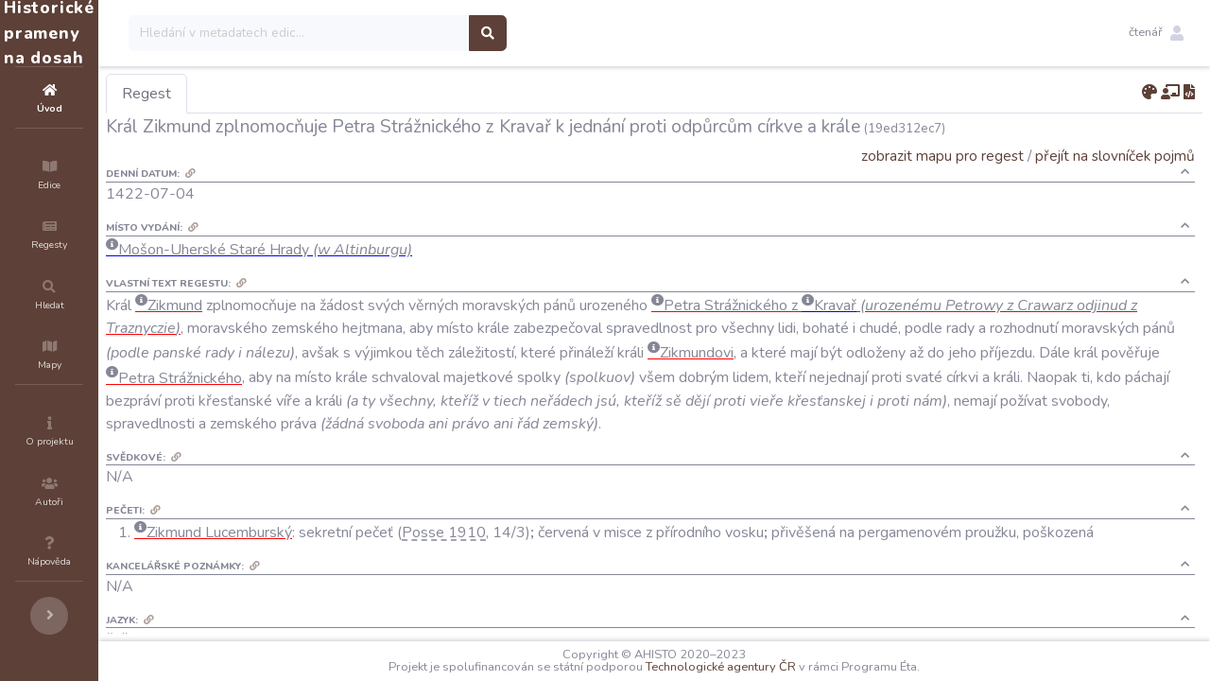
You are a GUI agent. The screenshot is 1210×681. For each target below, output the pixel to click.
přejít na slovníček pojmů (1115, 156)
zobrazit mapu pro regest (942, 156)
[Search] (412, 33)
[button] (1156, 33)
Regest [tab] (260, 93)
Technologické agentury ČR (777, 666)
